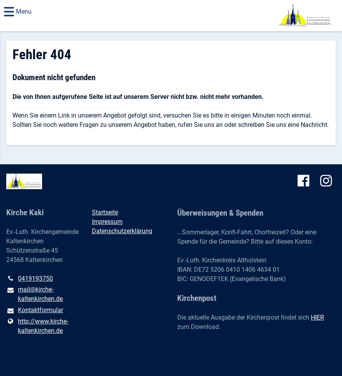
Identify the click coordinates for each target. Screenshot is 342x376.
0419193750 (29, 278)
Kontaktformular (34, 310)
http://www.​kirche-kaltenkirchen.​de (37, 326)
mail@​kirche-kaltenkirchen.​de (34, 295)
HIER (317, 317)
